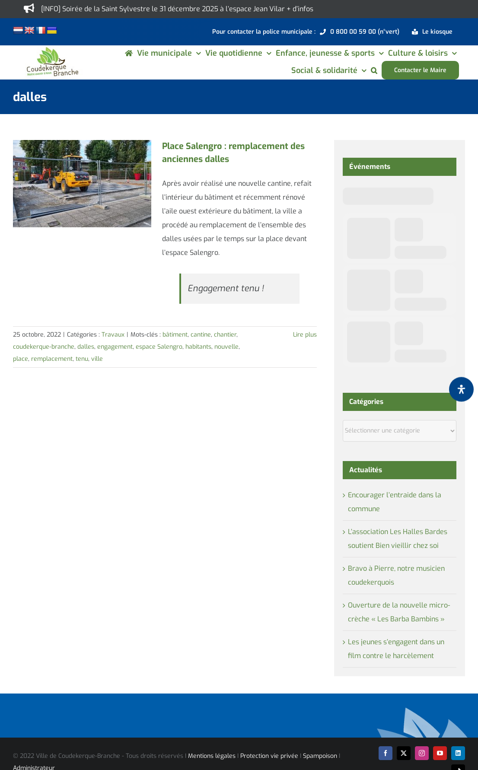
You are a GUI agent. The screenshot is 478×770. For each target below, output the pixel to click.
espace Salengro (159, 347)
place (20, 359)
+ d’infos (300, 8)
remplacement (52, 359)
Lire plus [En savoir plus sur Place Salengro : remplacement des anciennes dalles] (305, 335)
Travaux (113, 335)
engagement (115, 347)
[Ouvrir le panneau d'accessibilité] (461, 389)
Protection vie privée (269, 756)
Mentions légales (212, 756)
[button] (374, 70)
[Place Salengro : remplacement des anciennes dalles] (82, 183)
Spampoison (320, 756)
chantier (225, 335)
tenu (82, 359)
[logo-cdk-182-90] (52, 49)
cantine (201, 335)
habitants (198, 347)
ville (97, 359)
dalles (85, 347)
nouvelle (226, 347)
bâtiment (175, 335)
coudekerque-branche (43, 347)
